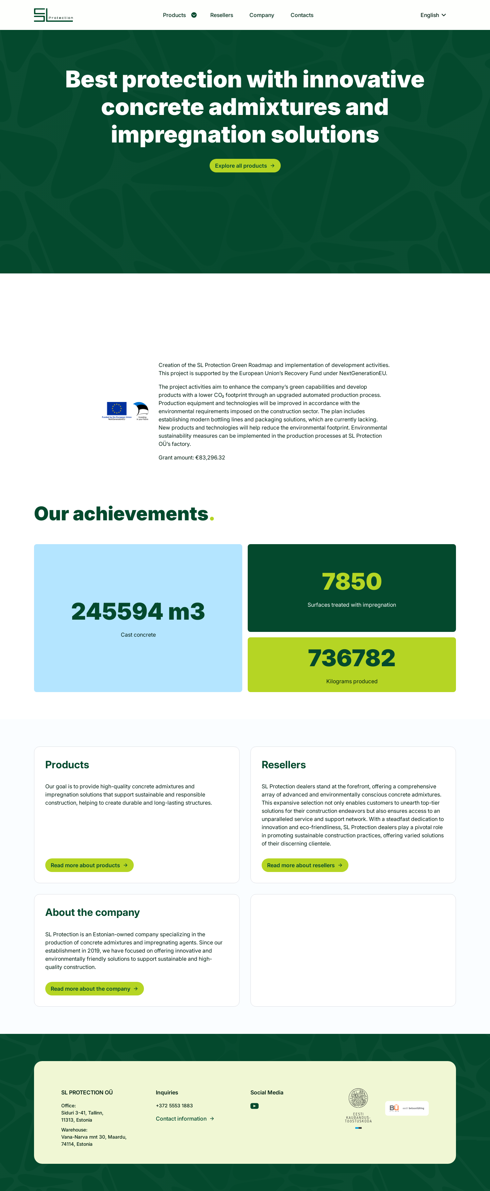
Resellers (221, 15)
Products (180, 15)
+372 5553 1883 (174, 1105)
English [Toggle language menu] (434, 15)
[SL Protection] (53, 15)
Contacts (302, 15)
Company (261, 15)
